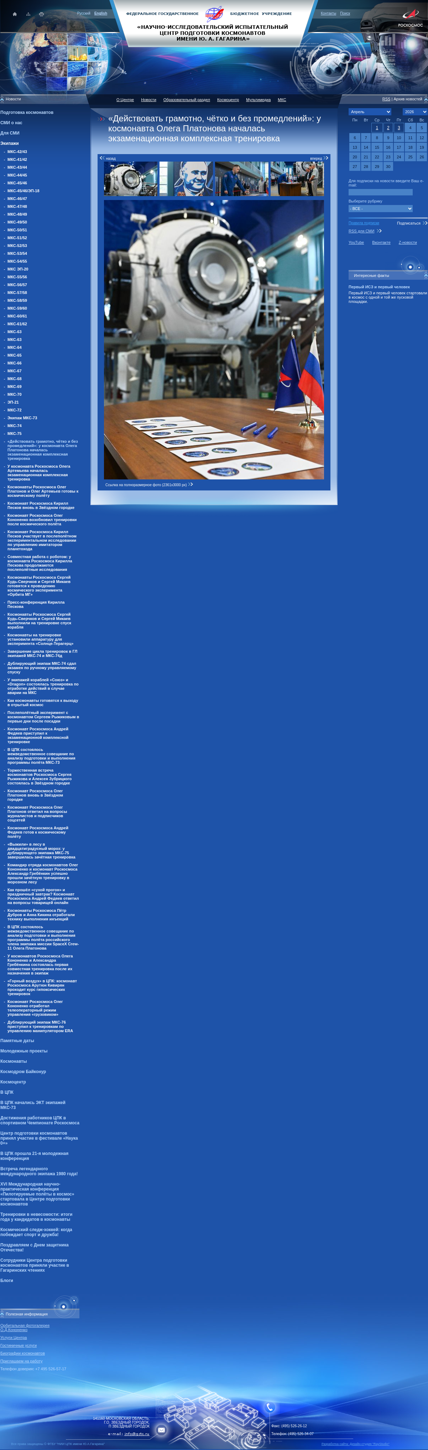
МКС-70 (14, 394)
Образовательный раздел (186, 100)
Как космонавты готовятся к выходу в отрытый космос (42, 702)
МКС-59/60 (17, 308)
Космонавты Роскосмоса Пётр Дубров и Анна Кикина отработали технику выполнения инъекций (41, 914)
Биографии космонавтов (22, 1353)
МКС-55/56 (17, 277)
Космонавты (13, 1061)
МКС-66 (14, 363)
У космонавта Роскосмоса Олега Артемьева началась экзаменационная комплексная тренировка (38, 472)
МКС (282, 100)
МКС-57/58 (17, 292)
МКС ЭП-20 (17, 269)
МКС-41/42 (17, 159)
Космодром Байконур (23, 1071)
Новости (148, 100)
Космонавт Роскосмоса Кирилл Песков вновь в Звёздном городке (40, 505)
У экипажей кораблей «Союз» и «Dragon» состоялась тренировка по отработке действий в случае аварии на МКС (43, 686)
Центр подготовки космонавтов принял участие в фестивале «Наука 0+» (39, 1138)
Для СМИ (10, 133)
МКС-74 (14, 426)
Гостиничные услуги (18, 1345)
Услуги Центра (13, 1337)
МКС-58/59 (17, 300)
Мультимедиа (258, 100)
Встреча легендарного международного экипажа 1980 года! (39, 1171)
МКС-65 (14, 355)
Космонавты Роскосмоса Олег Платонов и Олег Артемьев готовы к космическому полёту (42, 491)
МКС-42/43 (17, 151)
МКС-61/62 (17, 324)
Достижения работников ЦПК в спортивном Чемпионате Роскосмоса (39, 1120)
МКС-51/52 (17, 238)
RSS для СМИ (361, 231)
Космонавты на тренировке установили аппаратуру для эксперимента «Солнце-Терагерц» (40, 639)
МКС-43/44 (17, 167)
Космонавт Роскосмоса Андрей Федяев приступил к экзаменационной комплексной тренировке (37, 735)
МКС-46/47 (17, 198)
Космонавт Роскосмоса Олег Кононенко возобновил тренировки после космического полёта (42, 519)
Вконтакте (381, 242)
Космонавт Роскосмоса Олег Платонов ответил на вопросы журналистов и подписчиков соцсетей (37, 813)
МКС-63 (14, 332)
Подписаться (409, 223)
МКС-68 (14, 379)
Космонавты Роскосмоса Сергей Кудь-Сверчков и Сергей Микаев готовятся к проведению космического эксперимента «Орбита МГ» (39, 586)
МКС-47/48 (17, 206)
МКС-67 (14, 371)
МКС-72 (14, 410)
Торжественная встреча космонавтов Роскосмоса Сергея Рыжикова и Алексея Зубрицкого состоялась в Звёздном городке (39, 776)
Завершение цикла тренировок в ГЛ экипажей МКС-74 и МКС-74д (42, 653)
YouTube (356, 242)
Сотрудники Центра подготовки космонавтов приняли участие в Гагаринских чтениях (34, 1265)
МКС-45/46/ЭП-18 (23, 191)
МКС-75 (14, 433)
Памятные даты (17, 1040)
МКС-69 (14, 386)
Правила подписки (364, 223)
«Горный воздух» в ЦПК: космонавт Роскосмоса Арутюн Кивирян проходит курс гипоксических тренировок (42, 987)
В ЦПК (7, 1092)
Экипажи (9, 143)
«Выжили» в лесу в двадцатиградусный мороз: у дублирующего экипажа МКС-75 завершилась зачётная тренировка (41, 850)
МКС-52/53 (17, 245)
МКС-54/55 (17, 261)
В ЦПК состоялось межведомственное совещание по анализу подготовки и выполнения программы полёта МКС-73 (41, 756)
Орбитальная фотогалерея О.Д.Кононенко (24, 1327)
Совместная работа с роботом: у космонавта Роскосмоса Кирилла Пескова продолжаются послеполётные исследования (39, 563)
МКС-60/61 (17, 316)
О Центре (125, 100)
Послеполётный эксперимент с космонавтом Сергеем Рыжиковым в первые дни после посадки (43, 716)
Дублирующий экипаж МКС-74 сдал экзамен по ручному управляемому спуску (41, 667)
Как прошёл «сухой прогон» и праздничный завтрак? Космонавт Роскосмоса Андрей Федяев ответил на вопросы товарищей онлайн (43, 896)
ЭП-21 (13, 402)
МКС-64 (14, 347)
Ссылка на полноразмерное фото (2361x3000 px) (149, 485)
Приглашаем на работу (21, 1361)
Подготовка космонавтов (26, 112)
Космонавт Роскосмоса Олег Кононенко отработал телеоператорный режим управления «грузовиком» (35, 1007)
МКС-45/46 (17, 183)
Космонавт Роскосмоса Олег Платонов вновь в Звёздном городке (35, 795)
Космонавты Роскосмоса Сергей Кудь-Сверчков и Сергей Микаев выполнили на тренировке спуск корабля (39, 620)
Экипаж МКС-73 (22, 418)
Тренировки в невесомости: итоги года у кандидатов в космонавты (36, 1217)
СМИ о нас (11, 122)
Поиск (345, 13)
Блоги (6, 1280)
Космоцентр (13, 1081)
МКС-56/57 (17, 285)
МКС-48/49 (17, 214)
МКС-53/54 (17, 253)
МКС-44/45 (17, 175)
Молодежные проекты (24, 1051)
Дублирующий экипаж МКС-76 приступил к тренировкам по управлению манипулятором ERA (40, 1026)
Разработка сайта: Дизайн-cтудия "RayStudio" (356, 1444)
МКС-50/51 (17, 230)
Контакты (328, 13)
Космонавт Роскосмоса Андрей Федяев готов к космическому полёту (37, 832)
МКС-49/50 (17, 222)
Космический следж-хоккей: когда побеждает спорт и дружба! (36, 1232)
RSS (386, 99)
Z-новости (408, 242)
